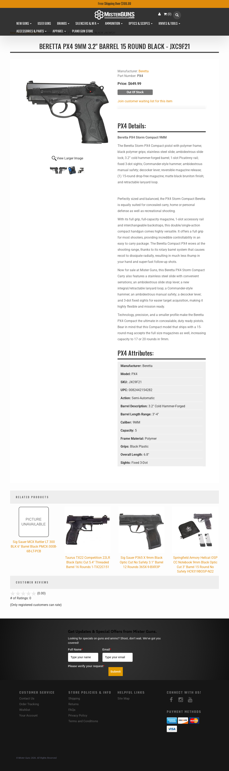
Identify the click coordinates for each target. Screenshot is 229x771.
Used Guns (44, 24)
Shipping (74, 698)
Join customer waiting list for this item (145, 101)
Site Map (123, 698)
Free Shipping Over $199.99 (114, 4)
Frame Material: (133, 438)
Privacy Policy (77, 715)
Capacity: (128, 430)
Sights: (126, 463)
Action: (126, 398)
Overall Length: (132, 454)
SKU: (125, 382)
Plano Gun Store (82, 31)
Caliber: (127, 422)
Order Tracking (29, 704)
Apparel (59, 31)
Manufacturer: (131, 366)
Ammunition (114, 24)
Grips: (125, 446)
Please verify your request (86, 666)
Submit (115, 671)
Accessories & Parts (31, 31)
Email (106, 649)
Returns (73, 704)
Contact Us (26, 698)
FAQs (71, 710)
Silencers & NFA (87, 24)
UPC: (125, 390)
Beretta (144, 71)
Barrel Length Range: (136, 414)
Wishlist (24, 710)
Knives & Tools (169, 24)
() (168, 14)
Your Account (28, 715)
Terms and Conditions (83, 721)
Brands (63, 24)
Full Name (75, 649)
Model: (126, 374)
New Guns (24, 24)
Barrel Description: (134, 406)
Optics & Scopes (141, 24)
